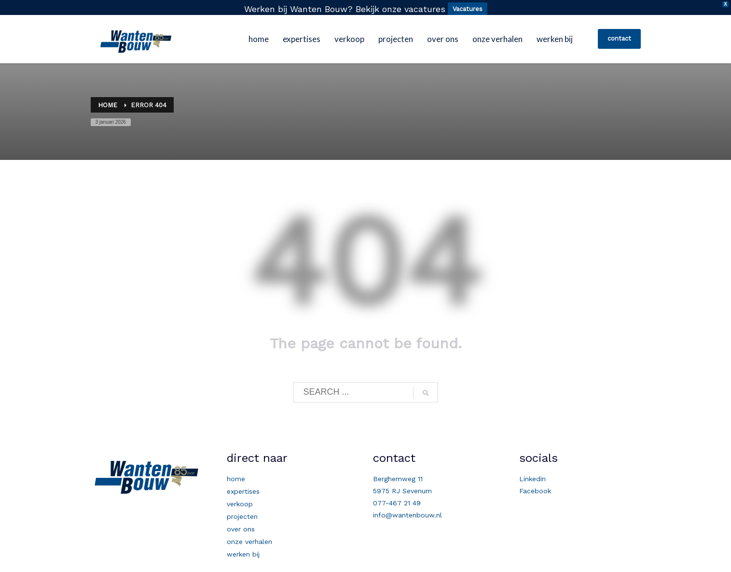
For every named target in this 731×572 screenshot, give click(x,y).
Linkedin (532, 475)
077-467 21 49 (397, 499)
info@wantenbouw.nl (407, 511)
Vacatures (468, 9)
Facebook (535, 487)
